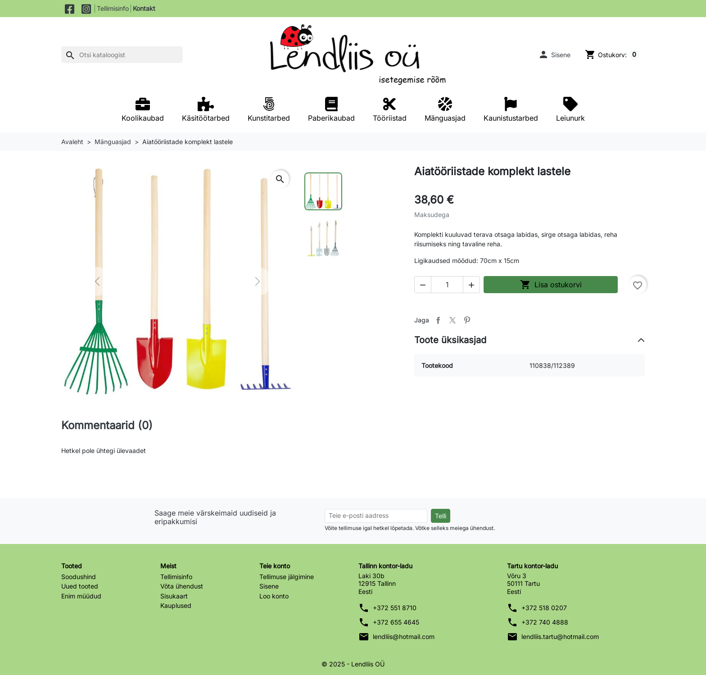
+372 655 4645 (396, 622)
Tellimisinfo (113, 8)
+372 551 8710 (394, 608)
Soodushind (78, 576)
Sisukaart (174, 596)
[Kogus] (447, 284)
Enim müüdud (81, 596)
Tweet (452, 320)
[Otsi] (122, 54)
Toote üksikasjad (450, 340)
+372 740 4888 (544, 622)
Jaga (438, 320)
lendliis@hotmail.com (403, 636)
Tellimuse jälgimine (286, 576)
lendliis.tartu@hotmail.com (560, 636)
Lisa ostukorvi (551, 284)
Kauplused (175, 605)
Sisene (269, 586)
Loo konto (274, 596)
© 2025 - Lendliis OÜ (353, 664)
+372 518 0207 (544, 608)
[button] (554, 54)
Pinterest (467, 320)
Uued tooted (79, 586)
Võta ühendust (181, 586)
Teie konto (274, 566)
